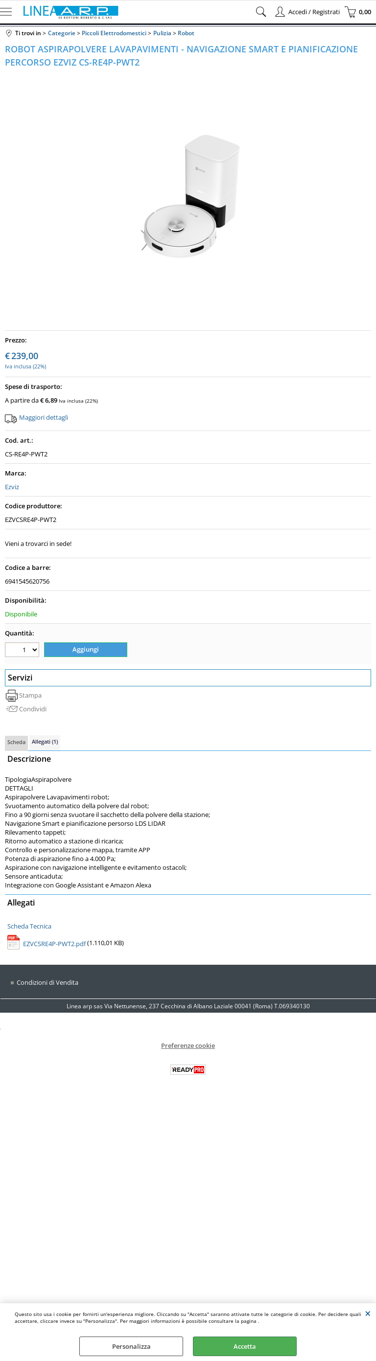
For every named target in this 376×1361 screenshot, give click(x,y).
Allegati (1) (45, 741)
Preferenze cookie (188, 1045)
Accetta (245, 1346)
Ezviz (12, 486)
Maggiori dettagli (43, 417)
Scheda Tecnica (29, 925)
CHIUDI (368, 1313)
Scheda (16, 742)
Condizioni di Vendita (47, 982)
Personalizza (131, 1346)
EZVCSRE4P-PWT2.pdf (54, 943)
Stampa (30, 695)
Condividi (33, 708)
